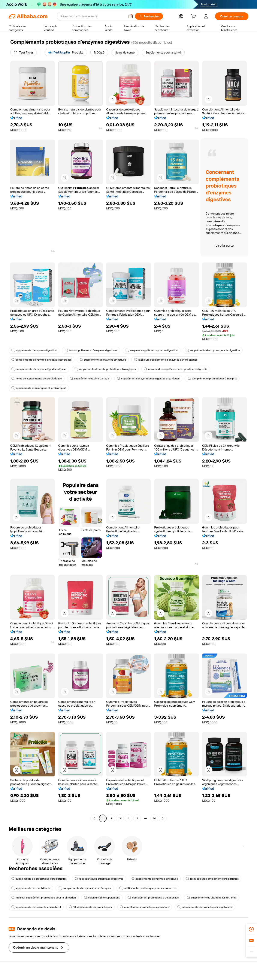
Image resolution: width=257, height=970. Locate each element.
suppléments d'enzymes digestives (103, 359)
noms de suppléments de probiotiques (36, 378)
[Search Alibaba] (93, 16)
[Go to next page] (163, 818)
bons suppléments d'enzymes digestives (91, 350)
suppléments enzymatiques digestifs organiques (148, 378)
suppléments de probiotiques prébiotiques (39, 878)
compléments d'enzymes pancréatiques (84, 888)
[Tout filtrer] (23, 52)
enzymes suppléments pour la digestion (152, 350)
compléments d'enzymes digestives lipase (38, 369)
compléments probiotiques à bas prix (212, 378)
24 (154, 818)
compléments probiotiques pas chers (144, 907)
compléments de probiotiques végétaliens (204, 907)
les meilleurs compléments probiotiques (212, 878)
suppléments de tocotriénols (30, 888)
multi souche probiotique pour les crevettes (147, 888)
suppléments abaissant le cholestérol (36, 907)
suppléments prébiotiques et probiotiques (38, 388)
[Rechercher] (149, 16)
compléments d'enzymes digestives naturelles (41, 359)
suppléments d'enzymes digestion (34, 350)
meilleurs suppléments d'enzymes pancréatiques (165, 359)
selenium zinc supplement (102, 897)
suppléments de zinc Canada (89, 378)
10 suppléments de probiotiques (90, 907)
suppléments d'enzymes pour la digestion (213, 350)
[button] (130, 16)
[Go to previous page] (94, 818)
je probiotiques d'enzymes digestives (99, 878)
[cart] (194, 17)
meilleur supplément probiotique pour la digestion (43, 897)
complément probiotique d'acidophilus (153, 897)
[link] (251, 929)
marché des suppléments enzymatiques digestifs (175, 369)
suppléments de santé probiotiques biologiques (105, 369)
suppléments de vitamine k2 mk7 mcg (211, 897)
